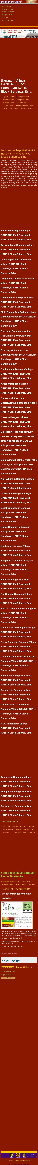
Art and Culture (8, 20)
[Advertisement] (19, 58)
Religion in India (8, 15)
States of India (7, 9)
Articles (5, 17)
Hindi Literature (8, 12)
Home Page (6, 6)
